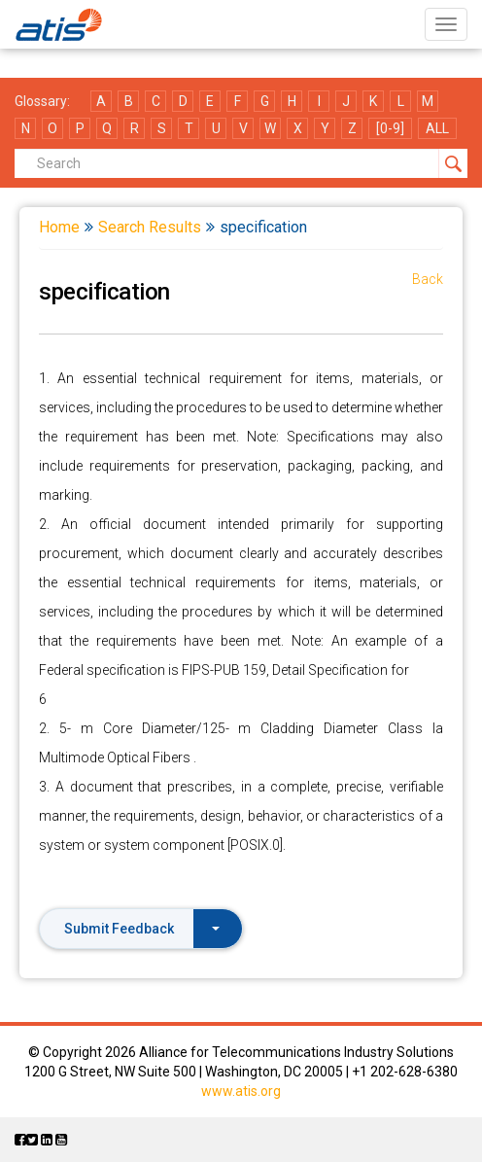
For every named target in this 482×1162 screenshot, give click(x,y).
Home (59, 227)
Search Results (149, 227)
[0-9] (390, 128)
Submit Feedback (142, 928)
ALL (437, 128)
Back (427, 279)
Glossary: (42, 101)
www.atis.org (241, 1091)
